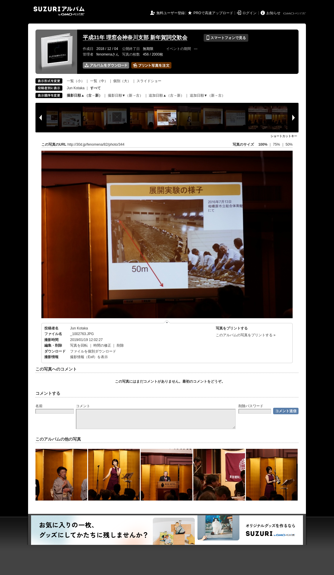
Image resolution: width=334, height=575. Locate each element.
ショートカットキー (283, 136)
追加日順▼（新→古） (207, 95)
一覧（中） (99, 81)
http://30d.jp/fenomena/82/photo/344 (95, 144)
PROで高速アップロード (213, 13)
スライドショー (149, 81)
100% (262, 144)
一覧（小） (76, 81)
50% (289, 144)
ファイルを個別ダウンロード (93, 351)
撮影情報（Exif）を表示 (89, 357)
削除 (120, 345)
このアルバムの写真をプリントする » (245, 335)
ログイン (249, 13)
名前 (39, 406)
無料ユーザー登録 (170, 13)
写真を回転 (79, 345)
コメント (83, 406)
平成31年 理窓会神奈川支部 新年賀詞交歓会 (135, 37)
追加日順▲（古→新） (166, 95)
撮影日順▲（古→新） (84, 95)
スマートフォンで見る (226, 38)
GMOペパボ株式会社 (295, 14)
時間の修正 (102, 345)
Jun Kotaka (76, 88)
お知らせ (273, 13)
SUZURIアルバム (59, 11)
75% (277, 144)
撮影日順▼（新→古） (125, 95)
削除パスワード (251, 406)
